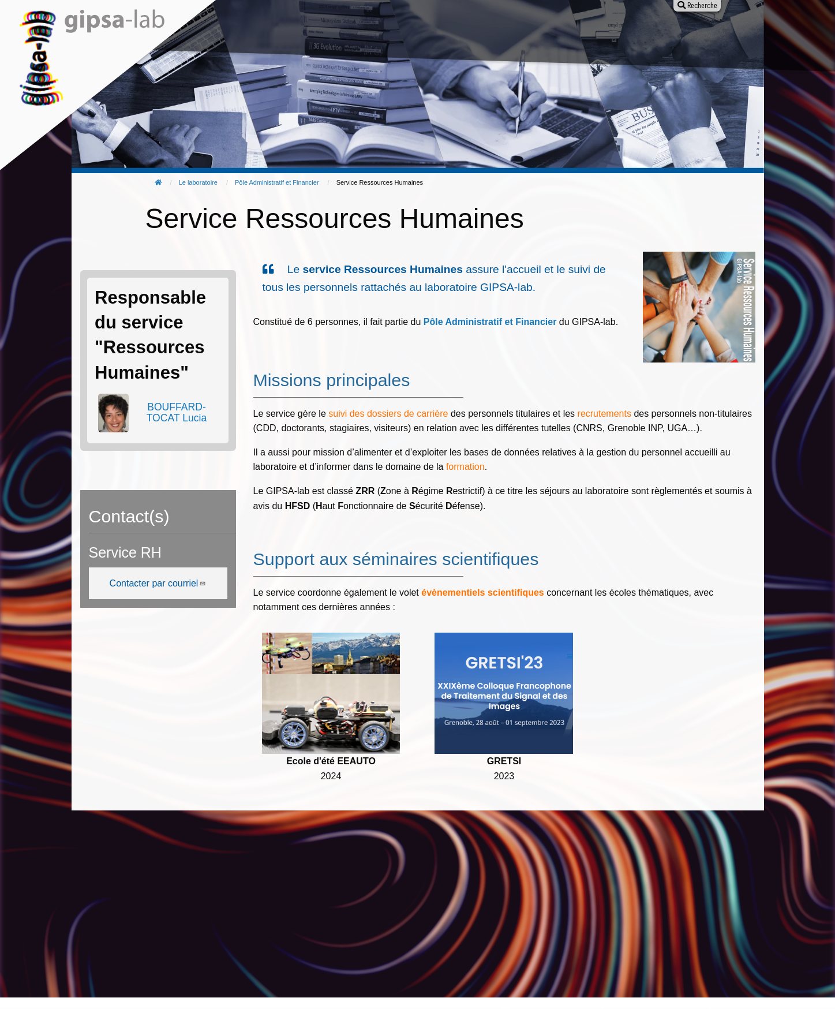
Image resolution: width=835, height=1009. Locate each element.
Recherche (303, 33)
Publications (371, 33)
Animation (438, 33)
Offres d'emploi (510, 33)
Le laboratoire (232, 33)
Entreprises (586, 33)
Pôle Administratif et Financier (277, 182)
